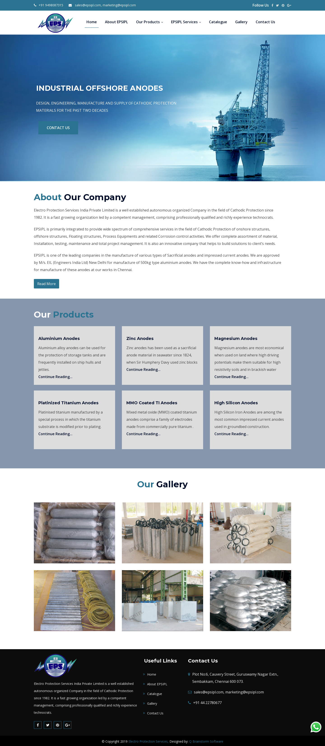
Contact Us (265, 21)
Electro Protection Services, (148, 740)
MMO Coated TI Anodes (151, 401)
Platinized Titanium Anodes (68, 401)
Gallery (241, 21)
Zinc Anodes (139, 337)
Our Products (149, 21)
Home (91, 21)
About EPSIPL (116, 21)
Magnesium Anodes (235, 337)
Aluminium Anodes (59, 337)
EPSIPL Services (186, 21)
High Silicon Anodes (236, 401)
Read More (46, 282)
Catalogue (218, 21)
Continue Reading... (55, 375)
